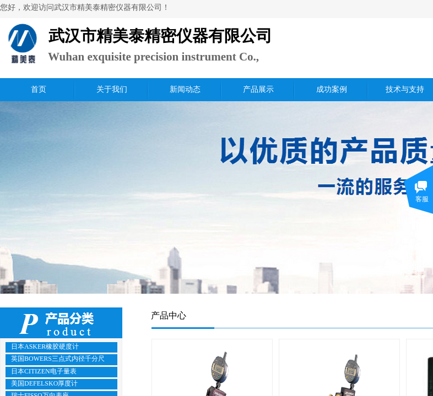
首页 (38, 89)
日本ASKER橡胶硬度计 (45, 346)
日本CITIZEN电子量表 (44, 371)
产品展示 (258, 89)
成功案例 (331, 89)
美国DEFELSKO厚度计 (44, 383)
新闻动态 (185, 89)
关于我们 (111, 89)
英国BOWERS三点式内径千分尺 (58, 358)
